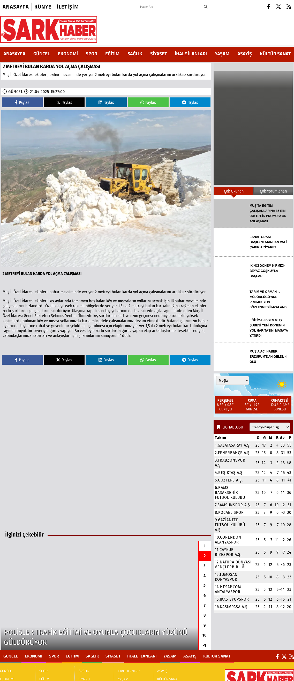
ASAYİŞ (244, 53)
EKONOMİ (68, 53)
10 (204, 635)
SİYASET (158, 53)
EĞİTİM (112, 53)
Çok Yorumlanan (273, 191)
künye (42, 7)
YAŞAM (222, 53)
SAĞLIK (134, 53)
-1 (204, 645)
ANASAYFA (14, 53)
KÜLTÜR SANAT (275, 53)
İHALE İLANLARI (191, 53)
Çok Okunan (234, 191)
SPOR (91, 53)
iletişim (68, 7)
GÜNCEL (41, 53)
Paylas (22, 102)
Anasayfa (16, 7)
